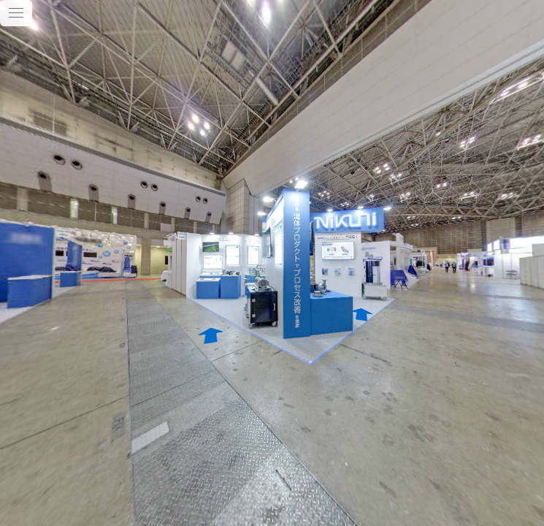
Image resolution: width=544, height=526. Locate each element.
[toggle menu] (16, 13)
